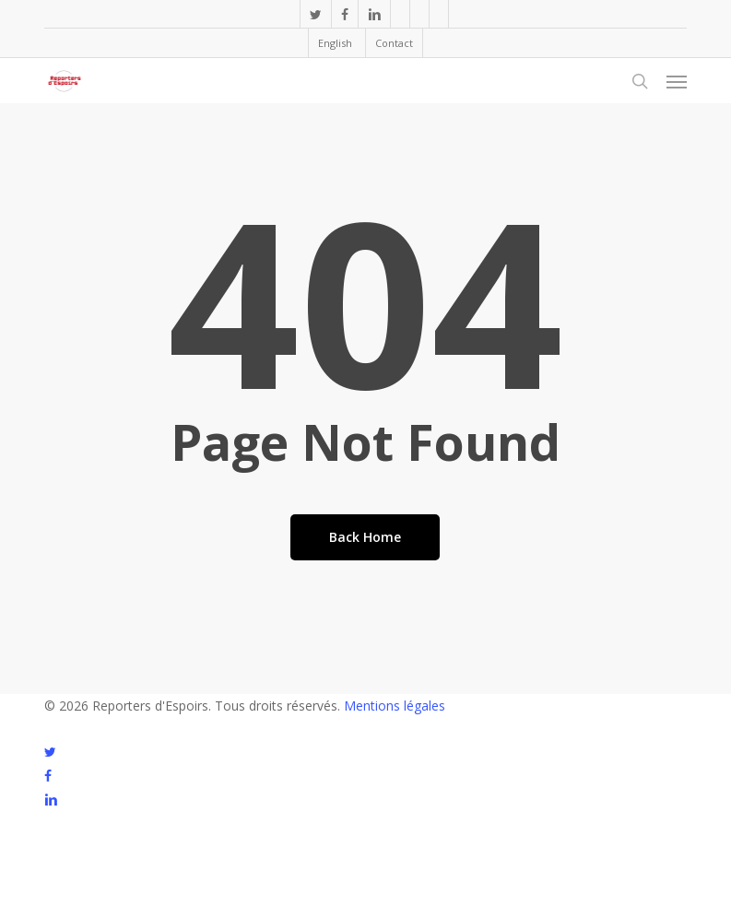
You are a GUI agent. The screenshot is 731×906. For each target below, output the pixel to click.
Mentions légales (394, 705)
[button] (676, 81)
